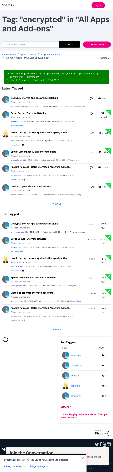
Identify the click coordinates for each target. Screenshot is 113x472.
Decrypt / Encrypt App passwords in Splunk (34, 97)
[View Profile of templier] (16, 160)
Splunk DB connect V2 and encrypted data (33, 151)
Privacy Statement (13, 466)
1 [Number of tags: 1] (105, 355)
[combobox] (30, 44)
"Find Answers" (15, 76)
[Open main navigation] (109, 5)
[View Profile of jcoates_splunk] (17, 179)
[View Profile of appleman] (17, 194)
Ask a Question (97, 44)
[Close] (82, 458)
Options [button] (103, 57)
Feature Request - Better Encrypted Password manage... (41, 166)
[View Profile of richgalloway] (16, 145)
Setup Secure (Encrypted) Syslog (28, 113)
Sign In (98, 5)
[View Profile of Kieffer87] (17, 121)
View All (56, 203)
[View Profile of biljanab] (16, 141)
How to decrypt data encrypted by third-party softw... (39, 132)
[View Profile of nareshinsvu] (80, 106)
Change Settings (37, 466)
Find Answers (9, 54)
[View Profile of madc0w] (16, 175)
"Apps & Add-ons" (86, 73)
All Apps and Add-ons (51, 54)
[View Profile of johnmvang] (17, 106)
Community (33, 76)
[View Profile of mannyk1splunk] (17, 125)
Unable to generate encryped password (32, 186)
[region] (43, 463)
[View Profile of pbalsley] (77, 194)
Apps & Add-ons (28, 54)
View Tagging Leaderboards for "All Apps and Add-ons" (84, 416)
